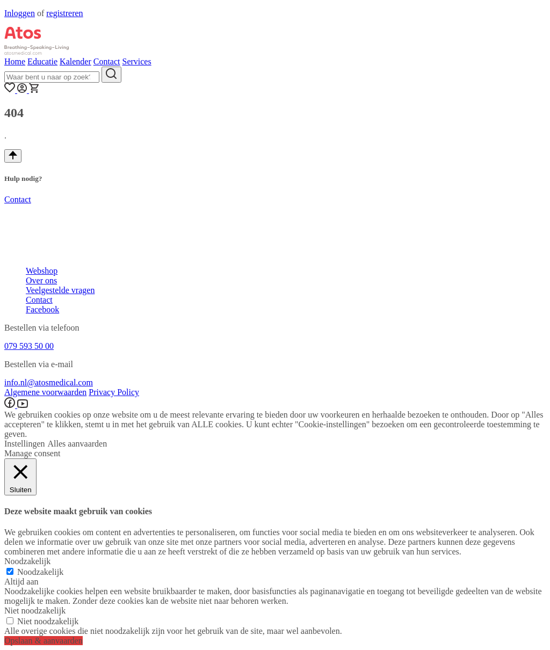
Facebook (42, 309)
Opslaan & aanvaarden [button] (43, 640)
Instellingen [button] (24, 443)
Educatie (42, 61)
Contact (106, 61)
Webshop (41, 270)
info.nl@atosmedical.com (48, 382)
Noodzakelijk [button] (27, 561)
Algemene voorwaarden (45, 392)
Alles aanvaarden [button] (77, 443)
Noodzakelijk (40, 571)
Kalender (75, 61)
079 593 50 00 (29, 345)
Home (14, 61)
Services (136, 61)
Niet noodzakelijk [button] (35, 610)
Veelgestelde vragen (60, 290)
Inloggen (19, 13)
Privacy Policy (114, 392)
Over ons (41, 280)
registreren (64, 13)
